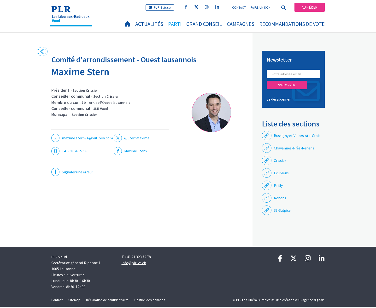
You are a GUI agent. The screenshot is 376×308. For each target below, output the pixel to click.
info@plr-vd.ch (134, 264)
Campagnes (240, 24)
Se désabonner (279, 100)
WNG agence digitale (310, 301)
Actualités (149, 24)
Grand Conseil (204, 24)
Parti (175, 24)
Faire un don (261, 7)
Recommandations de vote (292, 24)
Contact (239, 7)
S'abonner (286, 86)
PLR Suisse (162, 7)
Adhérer (309, 7)
